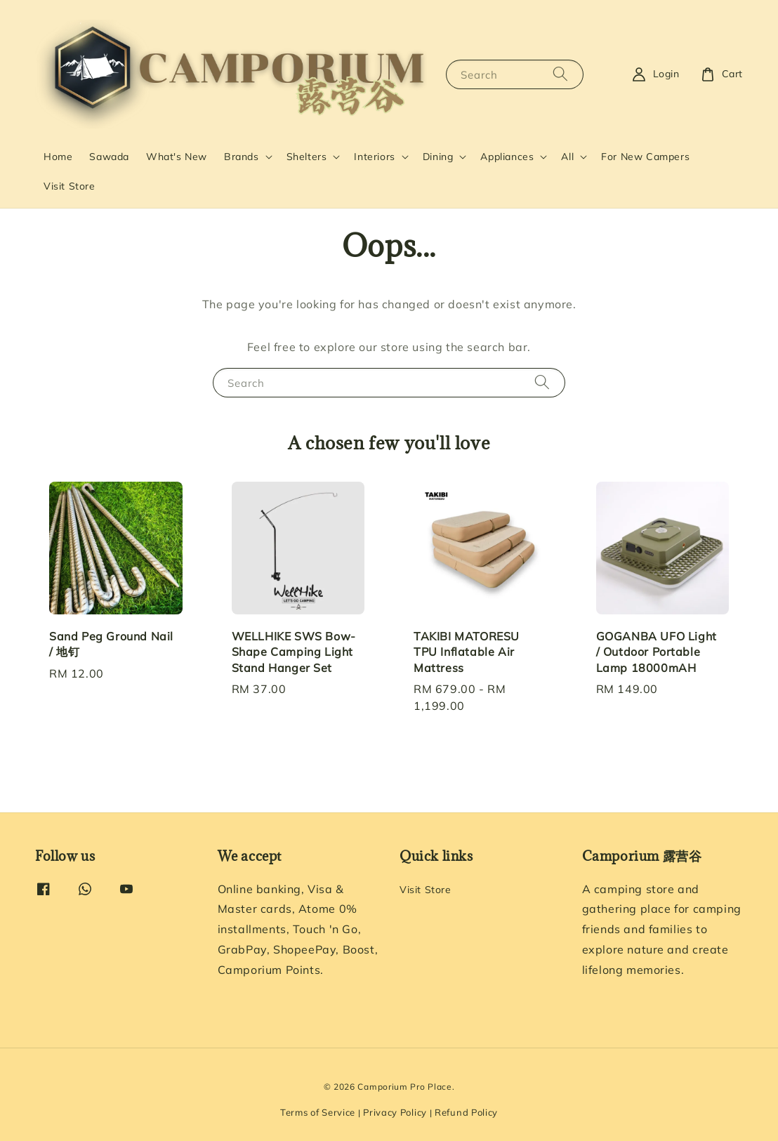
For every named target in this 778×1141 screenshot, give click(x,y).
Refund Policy (466, 1112)
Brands (241, 156)
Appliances (507, 156)
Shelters (306, 156)
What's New (176, 156)
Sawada (109, 156)
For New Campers (645, 156)
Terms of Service (317, 1112)
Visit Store (69, 186)
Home (58, 156)
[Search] (560, 74)
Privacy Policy (395, 1112)
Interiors (374, 156)
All (567, 156)
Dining (438, 156)
